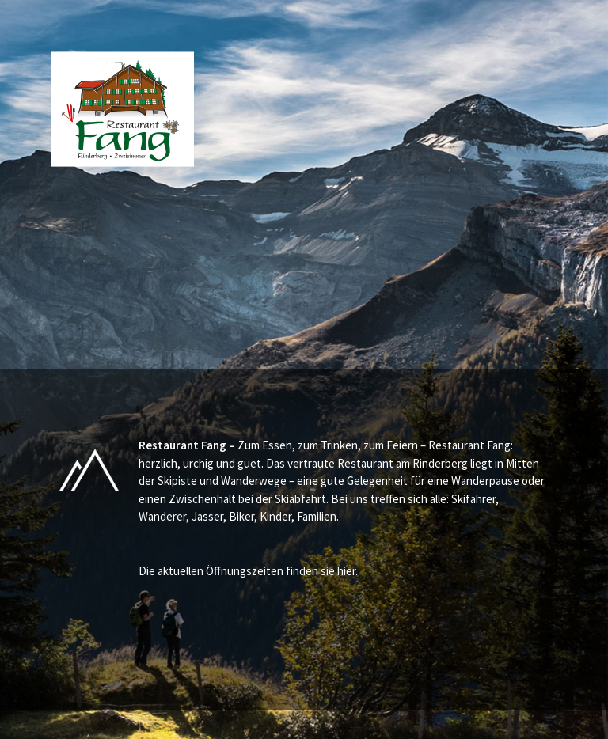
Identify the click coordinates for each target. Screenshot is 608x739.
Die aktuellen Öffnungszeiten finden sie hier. (248, 570)
